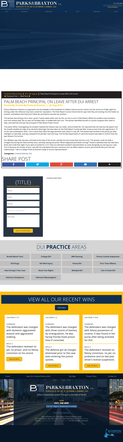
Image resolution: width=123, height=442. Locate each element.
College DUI (46, 256)
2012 (27, 94)
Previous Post (11, 96)
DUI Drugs (15, 263)
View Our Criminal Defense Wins (38, 376)
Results (77, 14)
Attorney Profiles (48, 14)
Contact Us (112, 376)
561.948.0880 (115, 3)
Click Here (62, 307)
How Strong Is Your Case (14, 270)
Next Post (25, 96)
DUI (65, 14)
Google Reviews (96, 14)
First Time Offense (108, 263)
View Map (85, 419)
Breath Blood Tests (15, 256)
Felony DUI (77, 263)
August (35, 94)
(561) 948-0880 (61, 403)
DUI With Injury (46, 263)
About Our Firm (24, 14)
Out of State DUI (108, 270)
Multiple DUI (77, 270)
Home (6, 14)
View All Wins (14, 359)
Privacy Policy (91, 376)
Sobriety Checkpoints (15, 277)
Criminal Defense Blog (13, 94)
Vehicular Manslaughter (46, 277)
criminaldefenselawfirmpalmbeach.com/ (55, 421)
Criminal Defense (21, 153)
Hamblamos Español (61, 413)
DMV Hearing (77, 256)
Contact (115, 14)
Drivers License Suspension (108, 256)
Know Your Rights (46, 270)
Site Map (72, 376)
